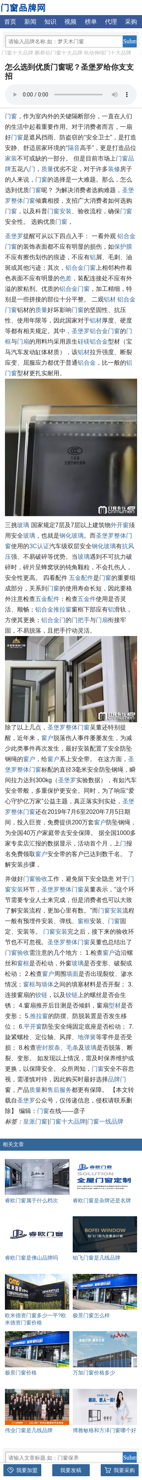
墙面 (72, 974)
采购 (131, 21)
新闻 (30, 21)
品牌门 (117, 1079)
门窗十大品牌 (17, 53)
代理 (111, 21)
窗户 (47, 738)
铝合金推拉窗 (53, 609)
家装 (11, 158)
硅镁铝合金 (93, 341)
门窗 (11, 116)
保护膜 (123, 246)
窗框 (84, 921)
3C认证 (39, 546)
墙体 (47, 984)
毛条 (72, 1047)
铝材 (110, 299)
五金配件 (81, 578)
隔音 (74, 148)
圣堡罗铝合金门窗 (96, 331)
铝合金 (87, 362)
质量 (47, 169)
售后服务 (59, 1090)
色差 (65, 278)
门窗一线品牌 (105, 1121)
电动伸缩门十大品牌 (107, 53)
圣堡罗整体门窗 (68, 727)
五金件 (87, 599)
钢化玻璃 (71, 535)
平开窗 (33, 1026)
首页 (10, 21)
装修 (114, 169)
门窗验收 (35, 879)
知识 (50, 21)
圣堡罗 (14, 236)
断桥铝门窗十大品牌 (59, 53)
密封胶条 (48, 1047)
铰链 (41, 995)
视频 (70, 21)
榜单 (91, 21)
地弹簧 (87, 1037)
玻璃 (23, 525)
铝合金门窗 (81, 268)
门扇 (23, 341)
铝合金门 (53, 620)
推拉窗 (39, 1016)
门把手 (81, 620)
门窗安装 (59, 211)
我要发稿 (70, 1470)
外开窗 (120, 525)
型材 (115, 1005)
